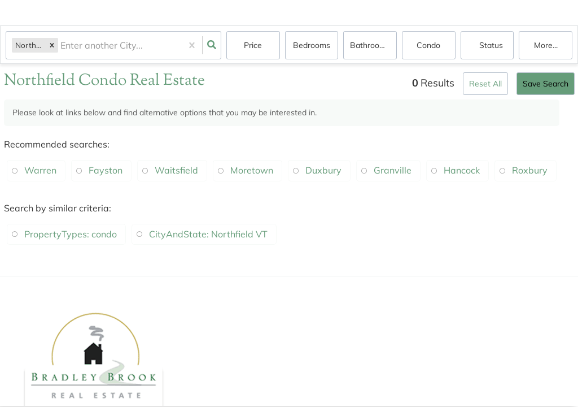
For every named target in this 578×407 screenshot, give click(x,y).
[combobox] (61, 45)
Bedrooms (311, 45)
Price (253, 45)
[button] (52, 45)
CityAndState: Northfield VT (208, 234)
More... (546, 45)
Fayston (105, 170)
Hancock (462, 170)
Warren (40, 170)
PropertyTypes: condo (70, 234)
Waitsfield (176, 170)
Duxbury (323, 170)
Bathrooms (370, 45)
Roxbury (530, 170)
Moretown (251, 170)
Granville (392, 170)
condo (428, 45)
